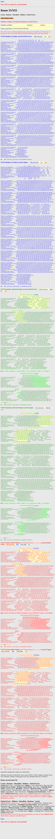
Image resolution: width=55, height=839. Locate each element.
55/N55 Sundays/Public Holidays (11, 545)
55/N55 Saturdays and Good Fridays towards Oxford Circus (19, 290)
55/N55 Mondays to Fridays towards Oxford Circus (16, 36)
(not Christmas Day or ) (36, 652)
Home (2, 1)
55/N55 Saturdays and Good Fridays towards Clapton (17, 409)
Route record (4, 28)
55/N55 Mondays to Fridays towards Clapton (14, 162)
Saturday (5, 403)
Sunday (4, 647)
